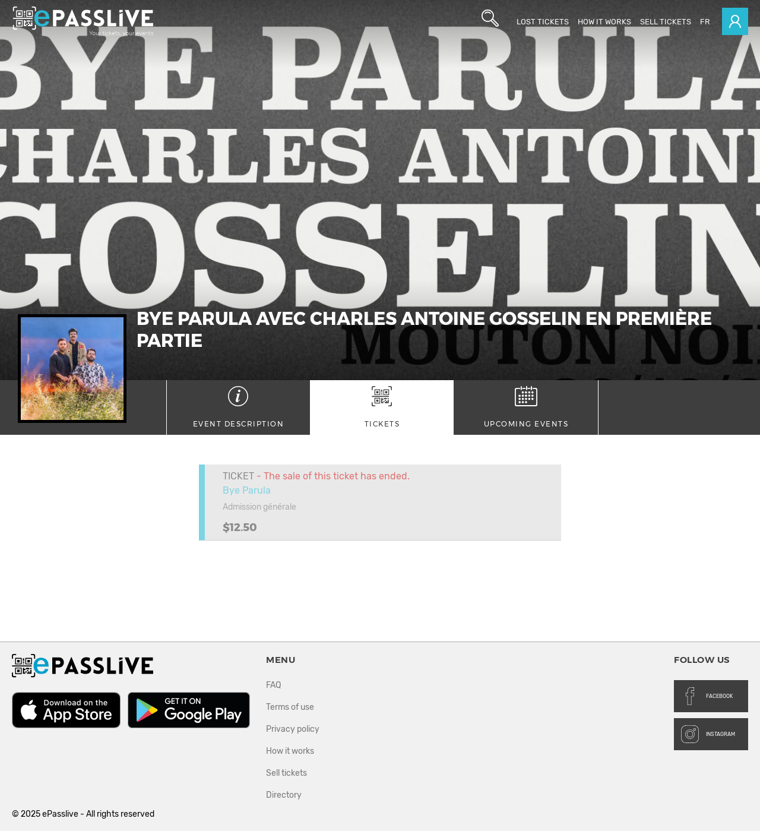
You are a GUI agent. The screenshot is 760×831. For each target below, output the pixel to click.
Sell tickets (665, 21)
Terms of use (290, 707)
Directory (284, 795)
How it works (604, 21)
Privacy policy (292, 729)
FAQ (273, 685)
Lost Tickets (543, 21)
